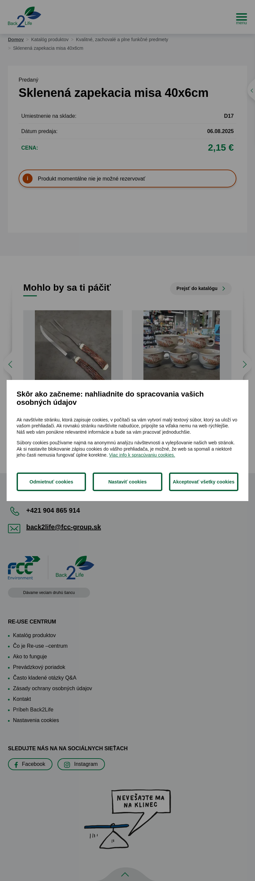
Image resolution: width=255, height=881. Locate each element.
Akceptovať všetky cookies (203, 481)
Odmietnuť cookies (51, 481)
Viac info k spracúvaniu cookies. (142, 455)
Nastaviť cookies (127, 481)
